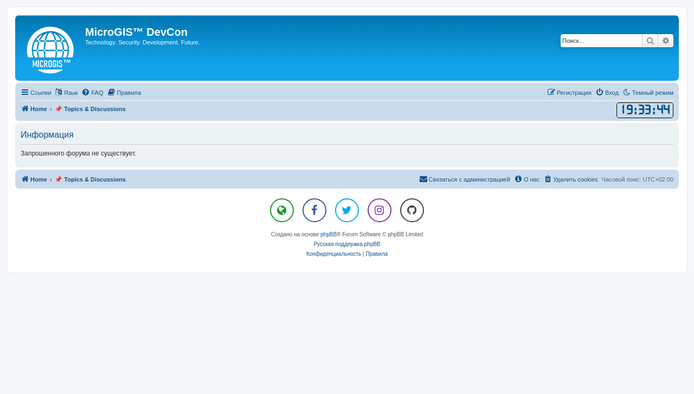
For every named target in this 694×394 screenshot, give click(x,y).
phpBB (328, 234)
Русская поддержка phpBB (346, 244)
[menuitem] (92, 92)
